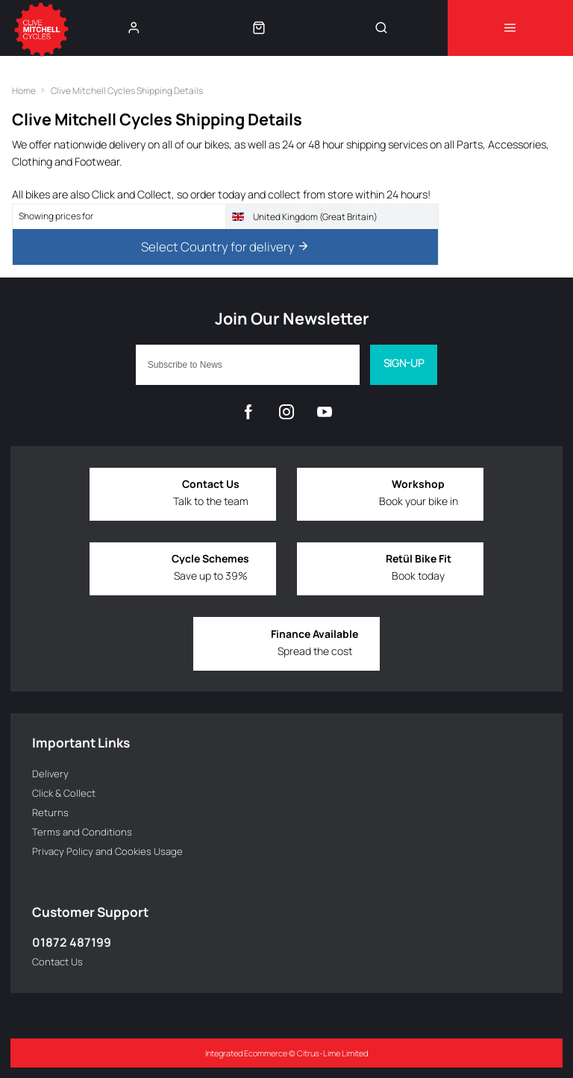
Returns (50, 812)
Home (24, 90)
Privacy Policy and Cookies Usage (107, 851)
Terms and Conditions (82, 832)
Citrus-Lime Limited (332, 1053)
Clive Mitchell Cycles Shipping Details (127, 90)
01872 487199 (71, 942)
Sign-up (403, 363)
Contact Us (57, 961)
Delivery (50, 773)
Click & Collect (64, 793)
